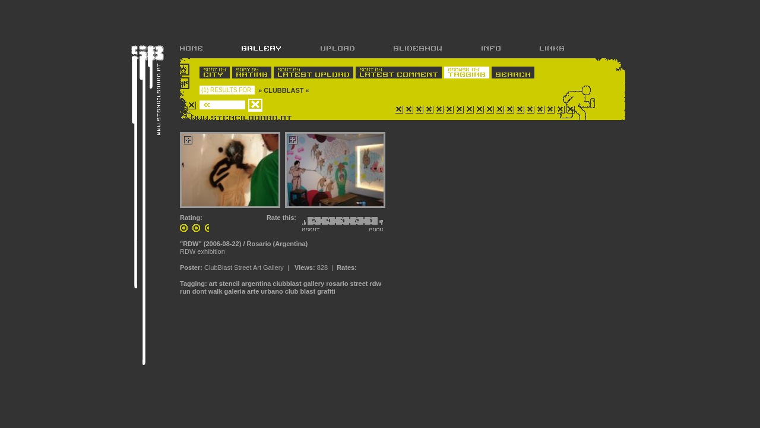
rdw (376, 283)
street (359, 283)
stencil (229, 283)
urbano (272, 291)
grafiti (326, 291)
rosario (337, 283)
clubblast (287, 283)
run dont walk (201, 291)
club (292, 291)
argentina (256, 283)
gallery (313, 283)
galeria (234, 291)
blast (307, 291)
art (213, 283)
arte (253, 291)
